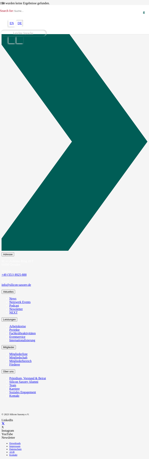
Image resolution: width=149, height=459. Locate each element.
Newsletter (16, 309)
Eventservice (17, 336)
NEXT (13, 312)
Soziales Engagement (22, 392)
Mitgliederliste (18, 354)
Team (12, 385)
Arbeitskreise (17, 326)
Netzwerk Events (20, 302)
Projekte (14, 329)
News (12, 298)
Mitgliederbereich (20, 361)
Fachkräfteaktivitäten (22, 333)
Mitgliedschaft (18, 357)
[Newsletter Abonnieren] (74, 142)
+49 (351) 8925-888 (14, 274)
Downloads (15, 443)
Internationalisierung (22, 340)
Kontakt (14, 395)
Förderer (14, 364)
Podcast (14, 305)
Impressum (14, 446)
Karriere (14, 388)
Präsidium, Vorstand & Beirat (27, 378)
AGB (12, 452)
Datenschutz (15, 449)
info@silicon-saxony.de (16, 284)
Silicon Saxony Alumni (23, 381)
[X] (3, 423)
